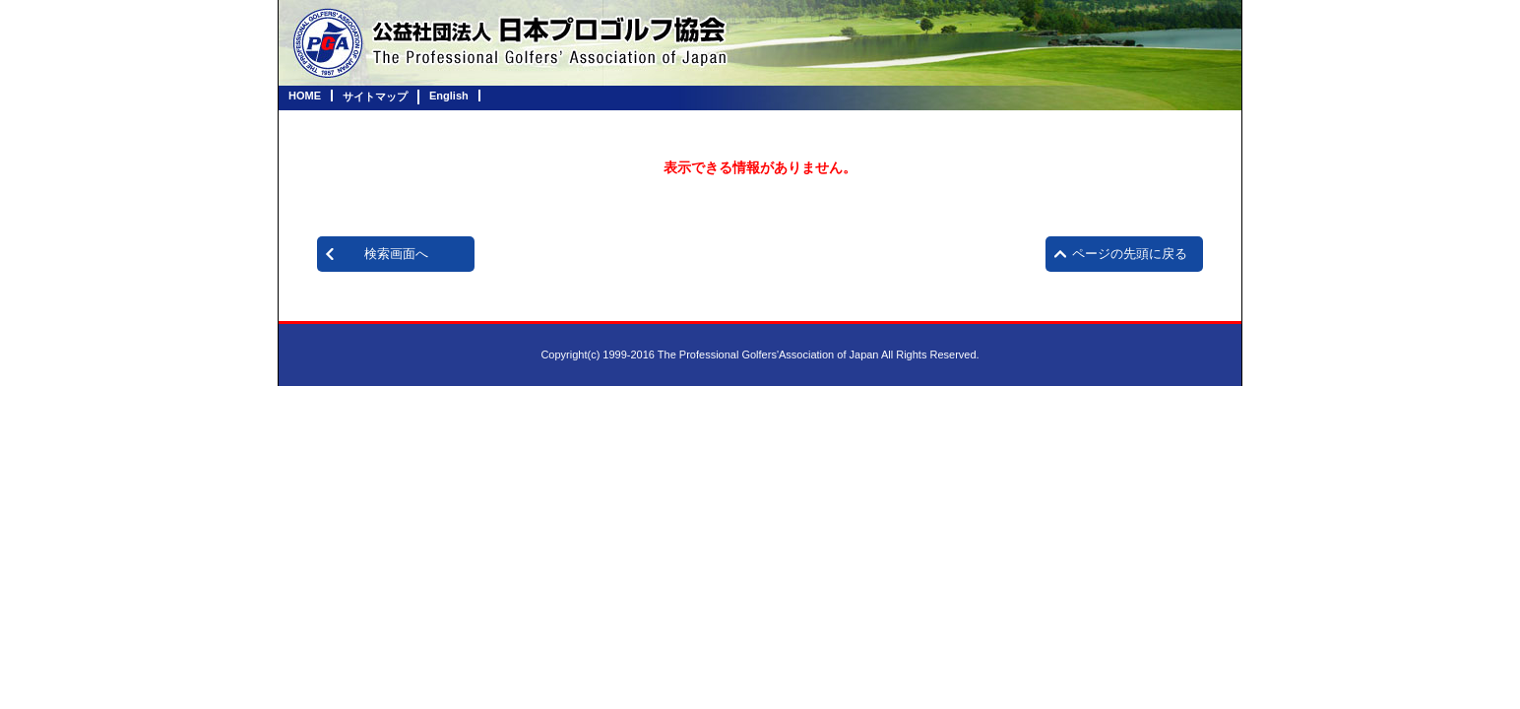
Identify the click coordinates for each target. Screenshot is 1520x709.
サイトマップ (375, 96)
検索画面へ (396, 253)
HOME (304, 95)
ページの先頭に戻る (1129, 253)
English (449, 95)
